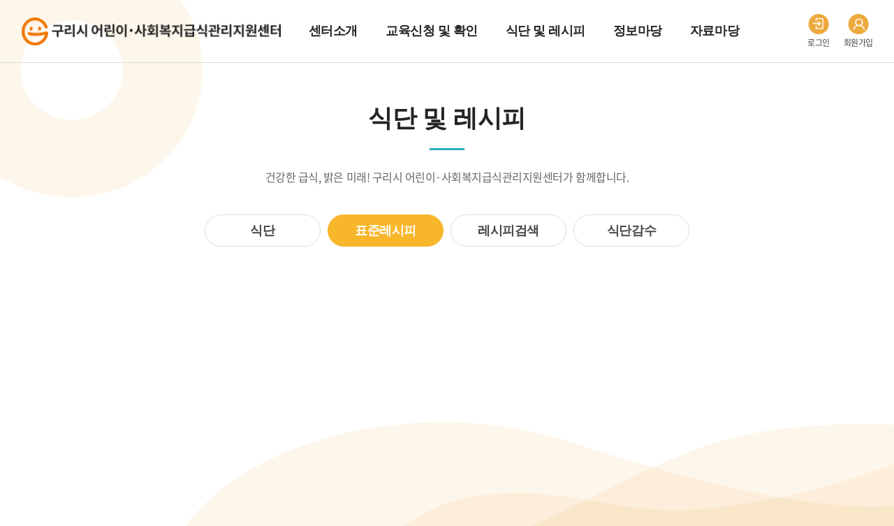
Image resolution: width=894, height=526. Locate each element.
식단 (262, 231)
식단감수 (631, 231)
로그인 (818, 31)
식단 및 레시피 (545, 31)
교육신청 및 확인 (432, 31)
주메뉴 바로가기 (0, 0)
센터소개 (333, 31)
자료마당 (714, 31)
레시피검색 (508, 231)
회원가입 (858, 31)
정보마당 (637, 31)
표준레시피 (385, 231)
